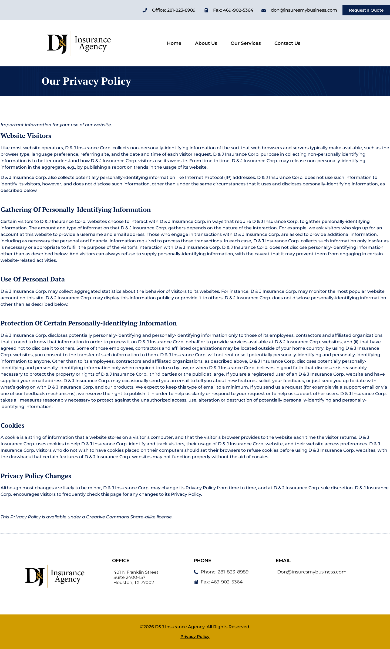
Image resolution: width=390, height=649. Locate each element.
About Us (206, 43)
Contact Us (287, 43)
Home (174, 43)
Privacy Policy (195, 636)
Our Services (246, 43)
